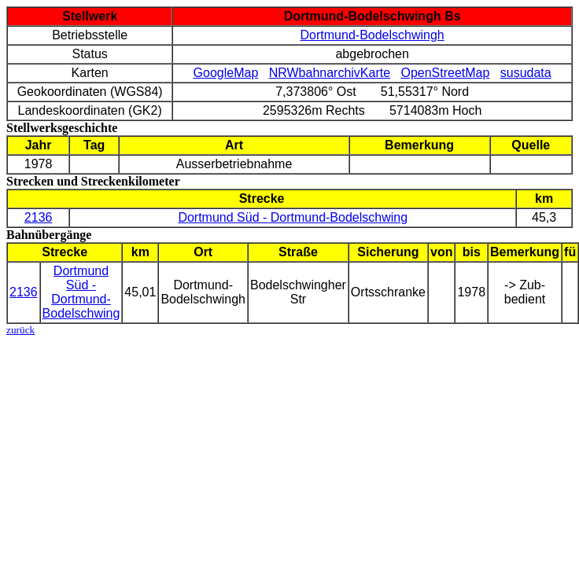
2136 (38, 217)
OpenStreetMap (444, 72)
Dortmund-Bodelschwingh (372, 35)
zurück (20, 330)
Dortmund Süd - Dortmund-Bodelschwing (293, 217)
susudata (525, 72)
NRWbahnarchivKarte (329, 72)
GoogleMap (226, 72)
